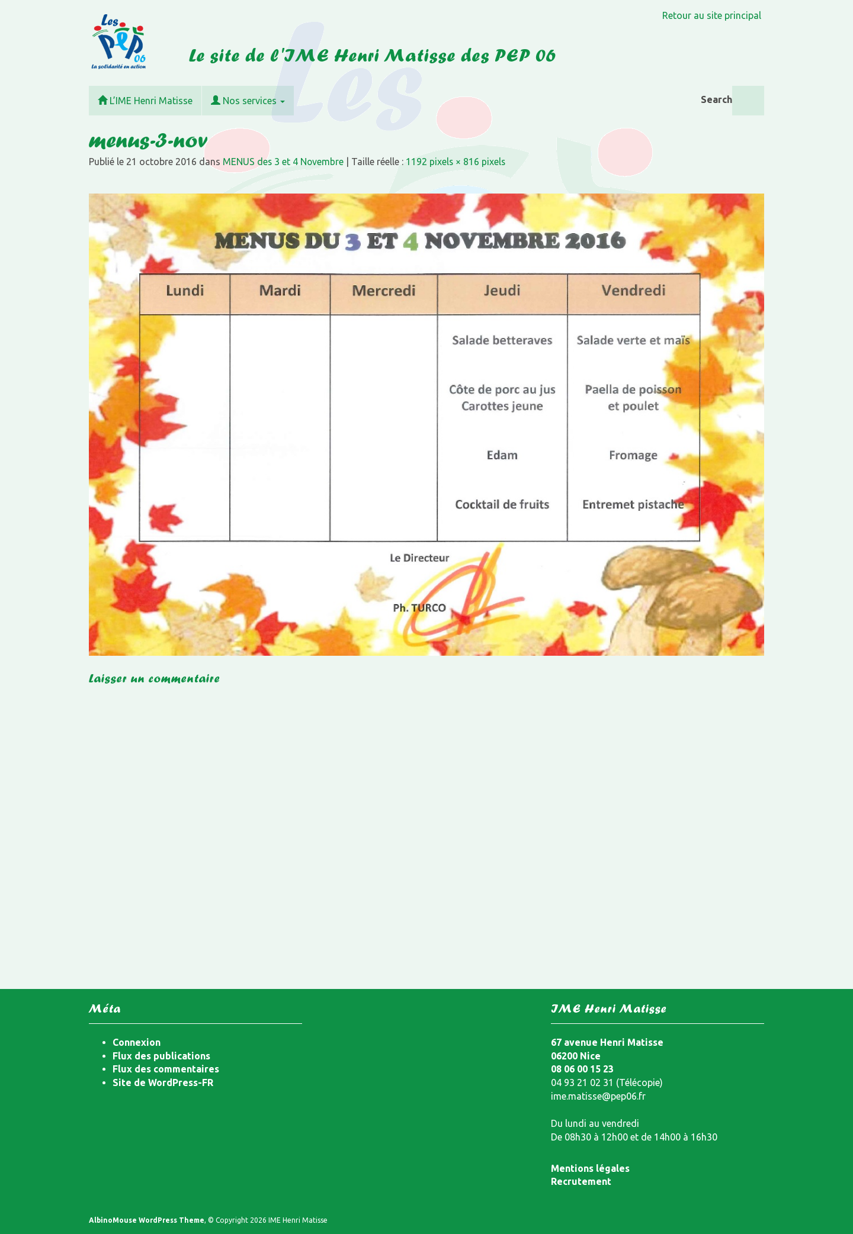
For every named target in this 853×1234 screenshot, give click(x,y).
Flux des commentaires (166, 1069)
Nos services (248, 100)
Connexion (137, 1042)
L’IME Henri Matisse (145, 100)
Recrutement (581, 1181)
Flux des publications (161, 1056)
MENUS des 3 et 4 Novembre (284, 161)
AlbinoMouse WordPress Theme (146, 1220)
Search (716, 99)
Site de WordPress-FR (163, 1082)
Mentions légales (590, 1168)
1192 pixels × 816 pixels (457, 161)
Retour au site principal (711, 15)
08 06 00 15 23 (582, 1069)
